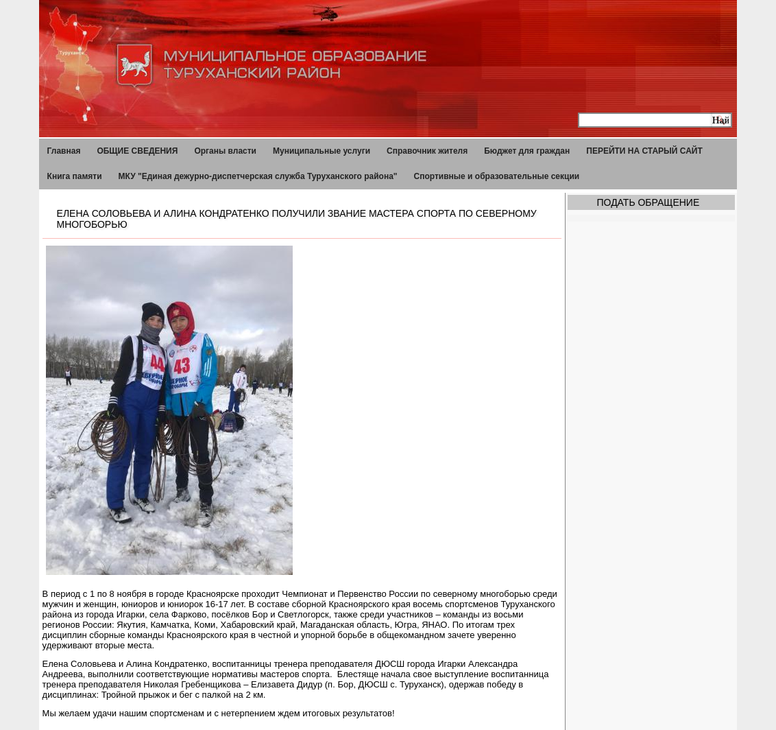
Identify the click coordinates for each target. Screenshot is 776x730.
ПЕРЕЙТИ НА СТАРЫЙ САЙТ (644, 151)
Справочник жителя (427, 151)
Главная (64, 151)
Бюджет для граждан (527, 151)
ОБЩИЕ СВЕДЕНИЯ (137, 151)
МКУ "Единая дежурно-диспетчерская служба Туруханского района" (258, 176)
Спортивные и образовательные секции (497, 176)
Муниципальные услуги (321, 151)
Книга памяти (74, 176)
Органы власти (225, 151)
